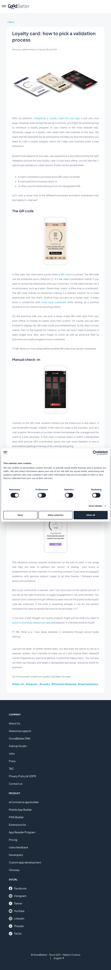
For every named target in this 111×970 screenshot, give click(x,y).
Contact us (15, 783)
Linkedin (16, 918)
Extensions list (17, 824)
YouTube (16, 911)
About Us (14, 723)
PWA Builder (16, 817)
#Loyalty (44, 684)
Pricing (13, 839)
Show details (95, 506)
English (59, 958)
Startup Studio (18, 746)
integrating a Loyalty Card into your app (57, 118)
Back (11, 21)
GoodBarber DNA (19, 738)
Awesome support (20, 731)
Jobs (12, 753)
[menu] (4, 6)
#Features (32, 684)
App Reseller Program (22, 832)
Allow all (90, 515)
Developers (16, 854)
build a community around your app (31, 622)
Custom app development (25, 862)
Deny (20, 515)
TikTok (15, 933)
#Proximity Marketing (63, 684)
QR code (65, 274)
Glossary (14, 870)
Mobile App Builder (20, 809)
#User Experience (88, 684)
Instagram (17, 896)
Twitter (15, 903)
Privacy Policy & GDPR (22, 776)
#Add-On (18, 684)
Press (12, 761)
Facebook (18, 888)
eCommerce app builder (24, 802)
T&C (11, 768)
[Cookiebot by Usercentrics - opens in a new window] (95, 453)
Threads (16, 926)
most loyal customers (53, 302)
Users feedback (18, 847)
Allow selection (55, 515)
